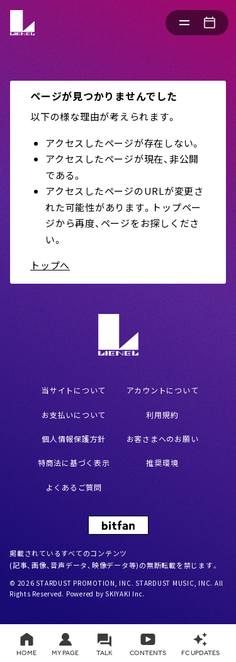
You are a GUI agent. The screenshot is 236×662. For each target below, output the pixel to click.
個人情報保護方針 (74, 438)
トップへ (50, 265)
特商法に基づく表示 (74, 462)
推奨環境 (162, 462)
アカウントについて (162, 390)
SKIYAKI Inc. (125, 593)
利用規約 (162, 414)
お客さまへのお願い (162, 438)
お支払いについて (74, 414)
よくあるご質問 (74, 487)
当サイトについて (74, 390)
